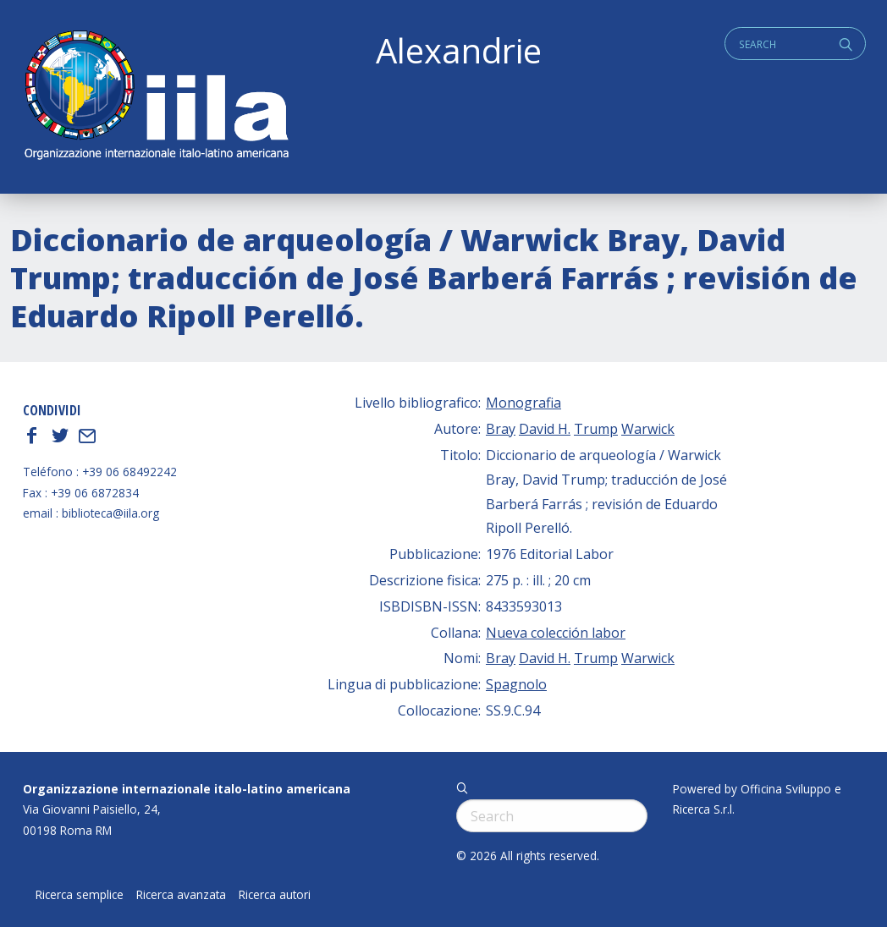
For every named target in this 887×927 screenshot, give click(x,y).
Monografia (523, 402)
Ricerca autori (275, 895)
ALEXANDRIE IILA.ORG (155, 97)
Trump (596, 429)
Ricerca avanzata (181, 895)
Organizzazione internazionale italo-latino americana (186, 789)
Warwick (648, 429)
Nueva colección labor (555, 632)
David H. (544, 429)
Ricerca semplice (80, 895)
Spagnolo (516, 684)
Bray (500, 429)
